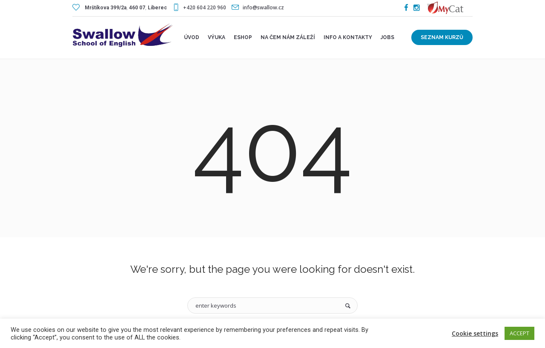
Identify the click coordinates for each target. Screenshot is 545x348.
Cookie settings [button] (475, 333)
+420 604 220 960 (204, 7)
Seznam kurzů (442, 37)
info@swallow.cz (263, 7)
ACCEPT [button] (519, 333)
